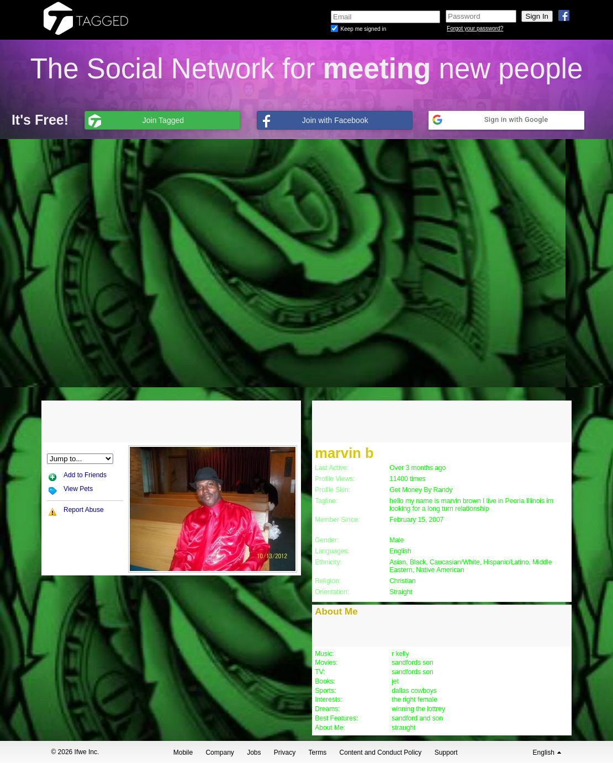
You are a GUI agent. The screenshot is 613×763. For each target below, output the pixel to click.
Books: (325, 681)
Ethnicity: (328, 562)
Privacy (284, 752)
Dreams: (327, 709)
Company (219, 752)
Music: (324, 654)
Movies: (326, 662)
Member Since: (337, 520)
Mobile (183, 752)
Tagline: (326, 501)
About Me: (330, 728)
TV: (320, 672)
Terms (318, 752)
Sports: (325, 691)
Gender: (327, 540)
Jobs (254, 752)
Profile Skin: (332, 490)
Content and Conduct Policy (381, 752)
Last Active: (331, 468)
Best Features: (336, 718)
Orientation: (332, 592)
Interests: (328, 699)
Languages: (332, 551)
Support (446, 752)
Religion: (328, 581)
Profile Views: (335, 479)
